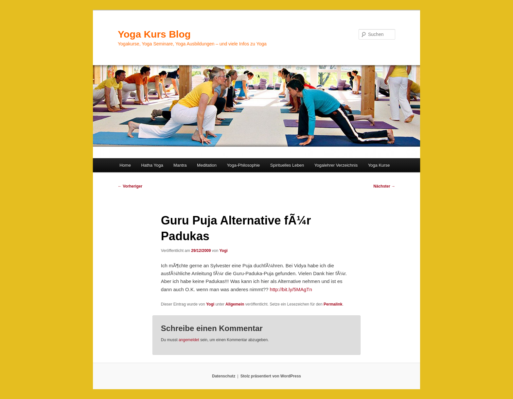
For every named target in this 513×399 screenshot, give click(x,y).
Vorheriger (130, 186)
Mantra (179, 165)
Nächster (384, 186)
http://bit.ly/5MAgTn (291, 289)
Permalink (333, 304)
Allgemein (234, 304)
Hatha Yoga (152, 165)
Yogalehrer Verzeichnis (336, 165)
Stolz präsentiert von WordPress (270, 376)
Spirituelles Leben (287, 165)
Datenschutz (223, 376)
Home (125, 165)
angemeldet (189, 340)
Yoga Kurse (379, 165)
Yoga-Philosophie (243, 165)
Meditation (207, 165)
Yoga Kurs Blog (154, 34)
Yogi (223, 250)
